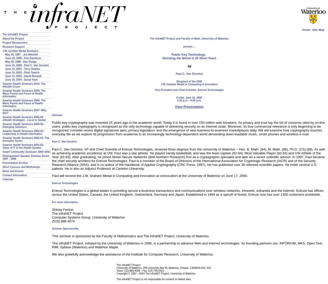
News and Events (13, 171)
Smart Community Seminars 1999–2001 (26, 151)
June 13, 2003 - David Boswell (23, 76)
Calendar (8, 179)
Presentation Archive (15, 163)
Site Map (318, 29)
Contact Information (15, 175)
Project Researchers (15, 42)
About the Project (13, 38)
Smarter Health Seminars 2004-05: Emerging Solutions (23, 125)
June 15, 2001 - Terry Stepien (22, 69)
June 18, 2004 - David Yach (21, 79)
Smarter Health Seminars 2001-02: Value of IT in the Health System (23, 146)
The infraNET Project (15, 34)
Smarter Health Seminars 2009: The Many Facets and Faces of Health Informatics (24, 93)
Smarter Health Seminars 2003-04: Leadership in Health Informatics (23, 132)
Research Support (14, 46)
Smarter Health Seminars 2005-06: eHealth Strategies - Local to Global (24, 118)
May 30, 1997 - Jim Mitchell (21, 54)
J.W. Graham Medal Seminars (20, 51)
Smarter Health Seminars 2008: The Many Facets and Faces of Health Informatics (24, 103)
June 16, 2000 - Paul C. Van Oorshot (27, 65)
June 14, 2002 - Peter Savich (22, 72)
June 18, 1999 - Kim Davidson (23, 58)
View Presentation (189, 107)
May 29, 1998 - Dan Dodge (21, 61)
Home (306, 29)
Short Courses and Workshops (21, 167)
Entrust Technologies (211, 90)
